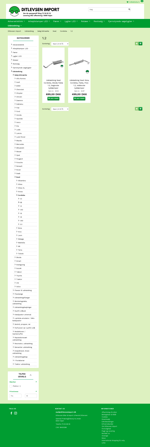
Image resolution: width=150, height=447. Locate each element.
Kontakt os (106, 433)
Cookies (105, 417)
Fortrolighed (106, 429)
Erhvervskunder (107, 424)
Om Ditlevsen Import (109, 426)
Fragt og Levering (108, 431)
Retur (104, 438)
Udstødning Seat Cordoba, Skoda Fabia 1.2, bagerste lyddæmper (53, 83)
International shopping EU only (113, 440)
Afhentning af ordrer (109, 412)
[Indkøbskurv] (135, 2)
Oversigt (105, 436)
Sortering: (46, 43)
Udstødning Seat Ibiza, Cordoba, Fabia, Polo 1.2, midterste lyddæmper (79, 83)
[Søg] (129, 9)
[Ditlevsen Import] (40, 10)
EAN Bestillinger (108, 422)
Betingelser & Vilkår (109, 414)
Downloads (106, 419)
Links (104, 443)
